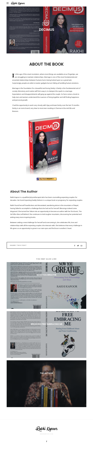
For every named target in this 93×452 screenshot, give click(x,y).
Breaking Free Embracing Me (46, 324)
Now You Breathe (46, 274)
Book (45, 24)
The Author (46, 373)
